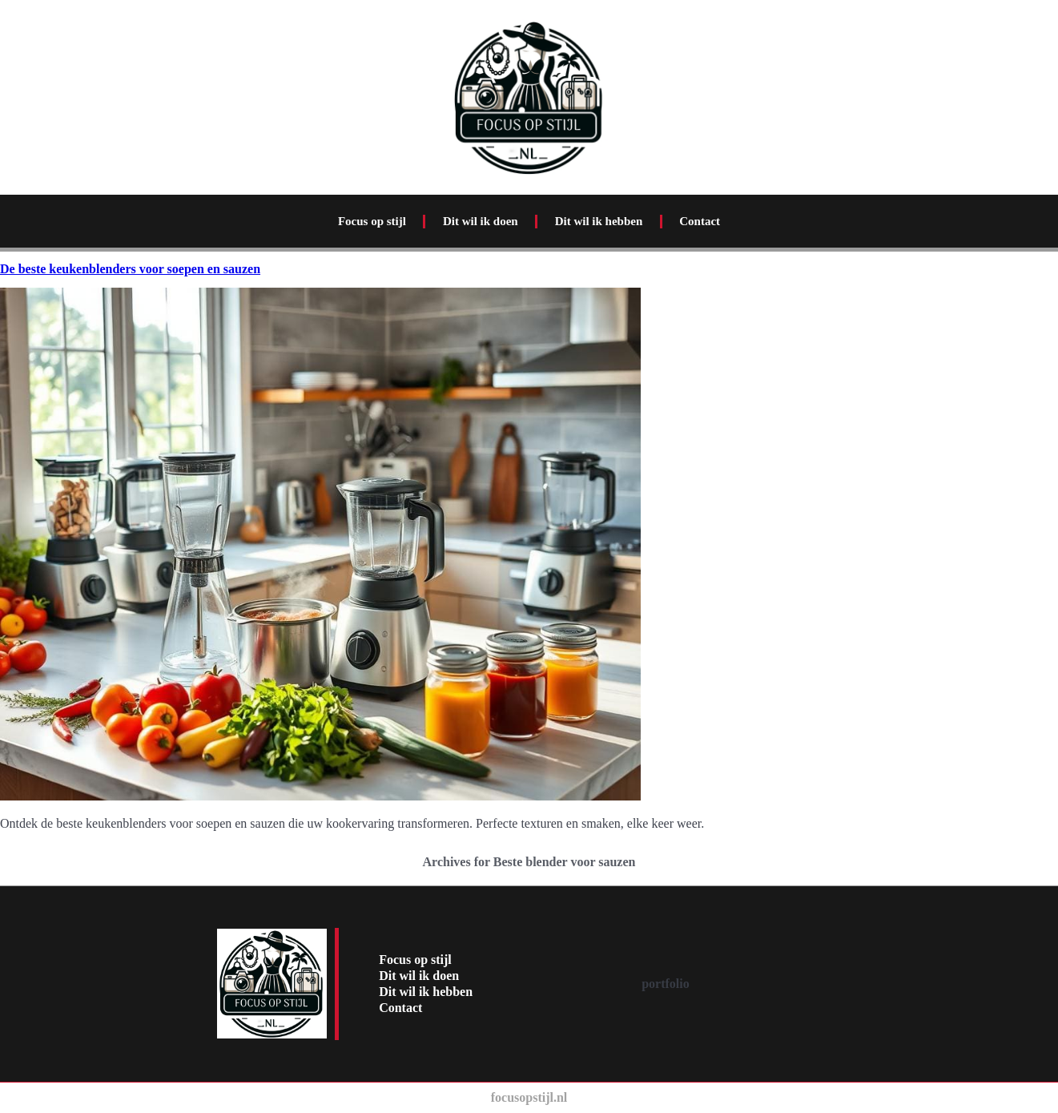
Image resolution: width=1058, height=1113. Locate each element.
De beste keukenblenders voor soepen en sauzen (130, 269)
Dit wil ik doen (480, 221)
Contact (699, 221)
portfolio (666, 983)
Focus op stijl (372, 221)
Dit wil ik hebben (599, 221)
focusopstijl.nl (529, 1097)
